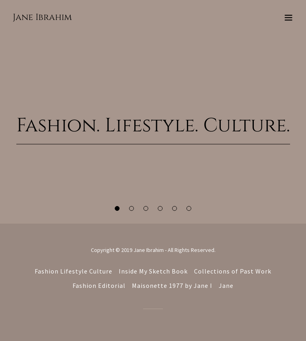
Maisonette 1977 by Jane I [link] (172, 285)
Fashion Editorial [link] (99, 285)
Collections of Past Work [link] (232, 271)
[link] (42, 18)
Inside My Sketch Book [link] (153, 271)
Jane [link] (226, 285)
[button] (117, 208)
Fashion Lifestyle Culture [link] (73, 271)
